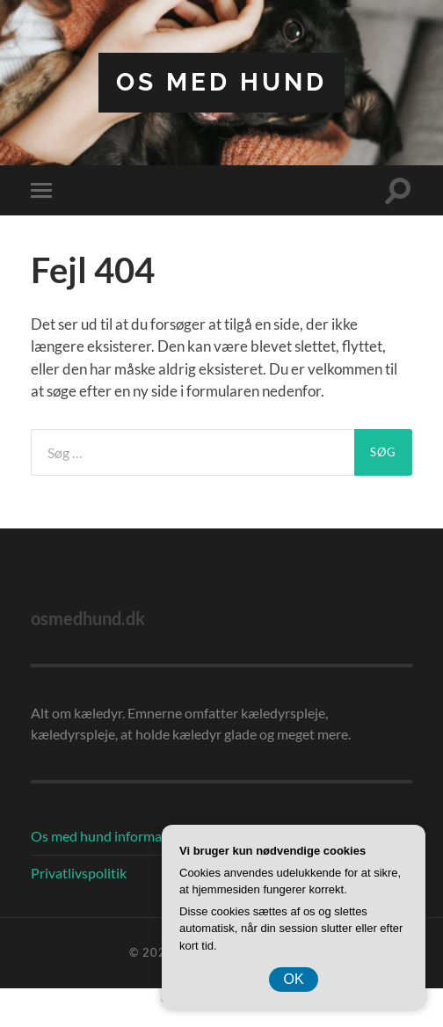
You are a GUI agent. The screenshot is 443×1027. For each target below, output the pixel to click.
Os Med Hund (221, 82)
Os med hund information (108, 835)
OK (293, 979)
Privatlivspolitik (79, 872)
